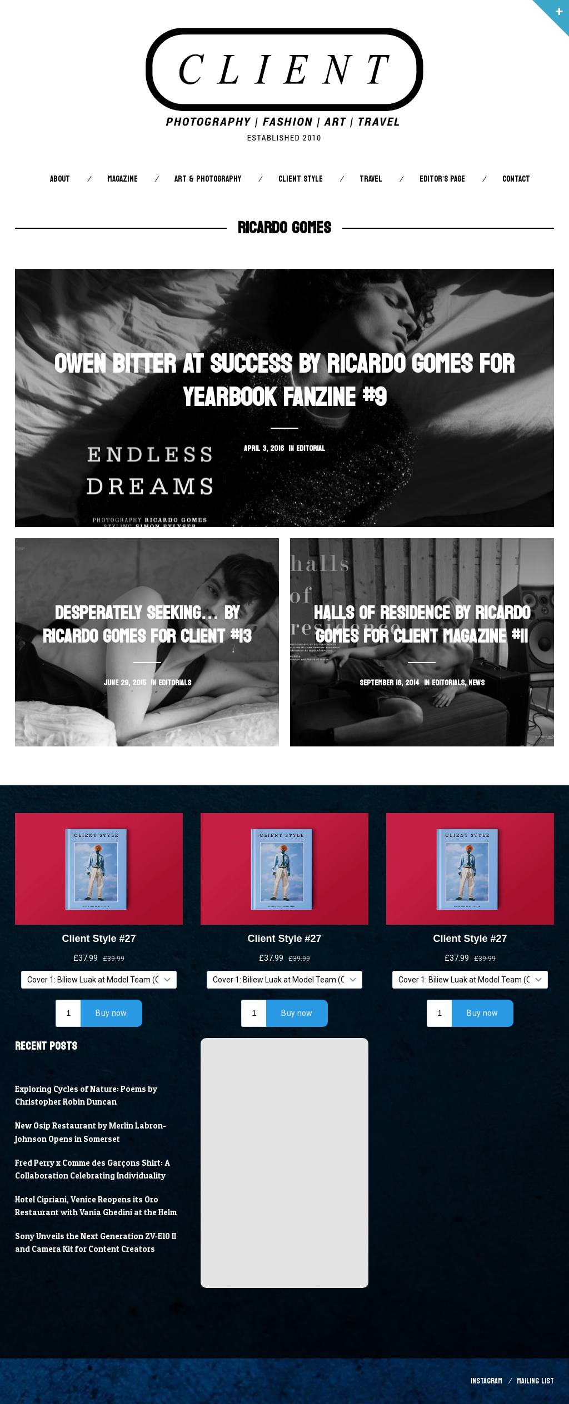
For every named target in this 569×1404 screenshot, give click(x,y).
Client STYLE (300, 179)
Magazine (122, 179)
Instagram (486, 1381)
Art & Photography (207, 179)
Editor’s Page (442, 179)
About (60, 179)
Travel (371, 179)
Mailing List (535, 1381)
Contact (516, 179)
